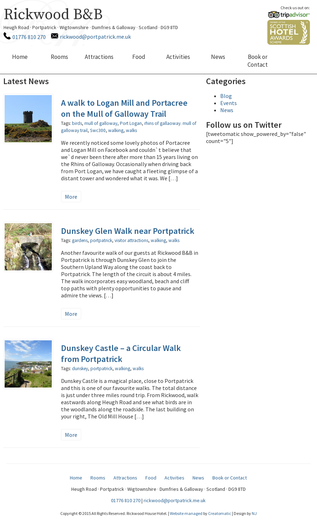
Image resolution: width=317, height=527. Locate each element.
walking (115, 130)
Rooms (59, 57)
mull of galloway (100, 123)
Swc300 (98, 130)
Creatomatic (219, 513)
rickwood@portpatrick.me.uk (95, 36)
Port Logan (131, 123)
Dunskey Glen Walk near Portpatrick (127, 230)
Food (138, 57)
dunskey (80, 369)
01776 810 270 (29, 36)
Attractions (99, 57)
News (218, 57)
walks (131, 130)
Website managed (186, 513)
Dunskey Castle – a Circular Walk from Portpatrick (121, 353)
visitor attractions (131, 240)
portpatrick (101, 240)
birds (77, 123)
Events (228, 102)
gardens (80, 240)
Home (20, 57)
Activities (178, 57)
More (71, 196)
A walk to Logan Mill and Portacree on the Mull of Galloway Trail (124, 108)
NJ (254, 513)
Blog (226, 95)
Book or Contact (258, 60)
